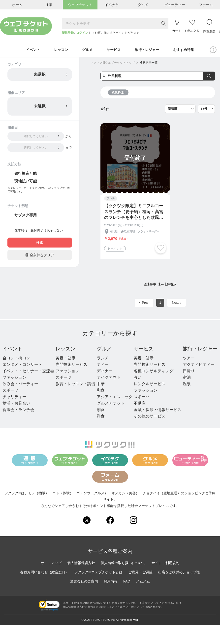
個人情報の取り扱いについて (123, 563)
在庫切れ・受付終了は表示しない (38, 230)
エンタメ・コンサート (22, 365)
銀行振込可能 (25, 173)
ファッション (14, 377)
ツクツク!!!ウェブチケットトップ (113, 63)
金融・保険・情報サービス (157, 410)
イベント (12, 349)
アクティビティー (199, 365)
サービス (144, 349)
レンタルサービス (149, 384)
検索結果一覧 (148, 63)
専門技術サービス (71, 365)
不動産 (140, 403)
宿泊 (187, 377)
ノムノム (143, 581)
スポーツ (10, 390)
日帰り (189, 371)
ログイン (82, 33)
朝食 (101, 410)
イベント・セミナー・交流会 (28, 371)
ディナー (105, 371)
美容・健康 (65, 358)
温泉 (187, 384)
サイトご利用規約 (165, 563)
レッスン (65, 349)
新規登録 (68, 33)
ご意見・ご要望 (140, 572)
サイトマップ (51, 563)
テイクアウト (109, 377)
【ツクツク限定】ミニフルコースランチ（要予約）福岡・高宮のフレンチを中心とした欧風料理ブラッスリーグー (133, 212)
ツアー (189, 358)
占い (138, 377)
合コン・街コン (16, 358)
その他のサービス (149, 416)
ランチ (103, 358)
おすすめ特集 (184, 50)
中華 (101, 384)
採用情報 (111, 581)
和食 (101, 390)
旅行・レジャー (200, 349)
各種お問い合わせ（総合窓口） (44, 572)
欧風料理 (119, 92)
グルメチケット (111, 403)
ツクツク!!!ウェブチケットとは (98, 572)
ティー (103, 365)
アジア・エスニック (114, 397)
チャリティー (14, 397)
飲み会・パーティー (20, 384)
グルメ (104, 349)
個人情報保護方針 (81, 563)
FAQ (126, 581)
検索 (39, 243)
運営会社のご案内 (84, 581)
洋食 (101, 416)
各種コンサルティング (153, 371)
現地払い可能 (25, 181)
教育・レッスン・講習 (75, 384)
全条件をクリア (39, 255)
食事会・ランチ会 (18, 410)
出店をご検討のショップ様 (179, 572)
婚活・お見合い (16, 403)
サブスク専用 (25, 215)
